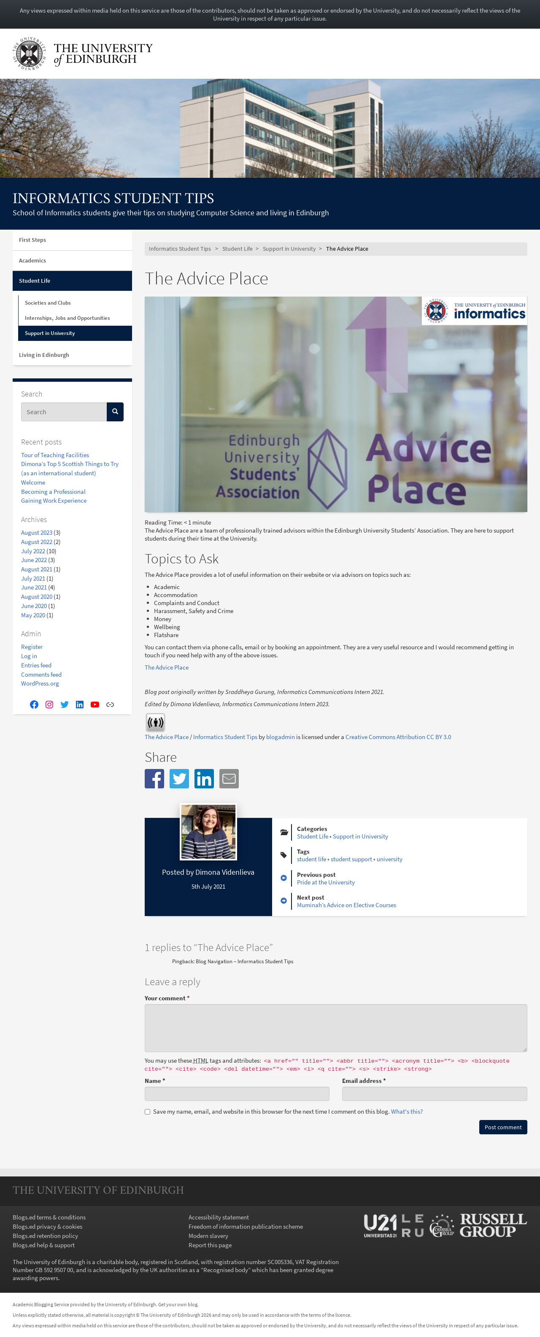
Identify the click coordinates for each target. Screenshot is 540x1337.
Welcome (33, 482)
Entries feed (36, 665)
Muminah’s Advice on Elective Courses (346, 905)
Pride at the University (326, 882)
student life (311, 859)
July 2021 (33, 578)
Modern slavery (208, 1236)
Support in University (50, 333)
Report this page (210, 1245)
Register (32, 647)
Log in (29, 656)
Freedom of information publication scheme (246, 1226)
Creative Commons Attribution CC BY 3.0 (398, 737)
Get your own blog (177, 1304)
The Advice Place (167, 667)
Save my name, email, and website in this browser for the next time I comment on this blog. (284, 1111)
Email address (364, 1081)
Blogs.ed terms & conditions (49, 1217)
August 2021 (36, 569)
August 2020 (36, 596)
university (389, 859)
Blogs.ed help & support (44, 1245)
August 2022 (36, 542)
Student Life (34, 280)
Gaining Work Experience (53, 500)
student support (351, 859)
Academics (32, 260)
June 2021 (34, 587)
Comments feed (41, 674)
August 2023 (36, 532)
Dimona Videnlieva (224, 872)
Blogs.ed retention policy (45, 1236)
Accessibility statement (219, 1217)
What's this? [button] (407, 1111)
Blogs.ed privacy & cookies (47, 1226)
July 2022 (33, 551)
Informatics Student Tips (113, 199)
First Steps (32, 240)
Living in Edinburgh (44, 355)
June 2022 (34, 560)
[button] (154, 778)
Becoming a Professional (53, 492)
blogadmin (280, 737)
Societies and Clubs (48, 302)
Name (155, 1081)
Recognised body (225, 1270)
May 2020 (33, 615)
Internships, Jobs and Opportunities (67, 318)
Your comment (167, 998)
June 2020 (34, 606)
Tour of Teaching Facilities (55, 455)
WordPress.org (40, 683)
